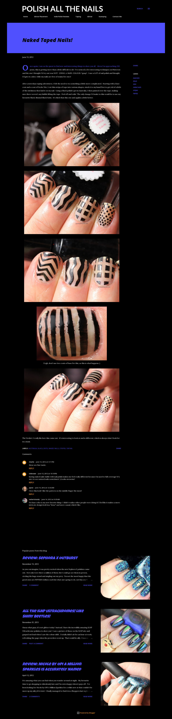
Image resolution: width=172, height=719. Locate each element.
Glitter (88, 17)
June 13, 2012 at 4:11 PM (45, 462)
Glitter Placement (39, 17)
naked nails (137, 87)
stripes (135, 90)
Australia (136, 78)
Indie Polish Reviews (60, 17)
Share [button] (135, 66)
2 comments (34, 696)
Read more (87, 585)
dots (134, 84)
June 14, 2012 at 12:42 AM (44, 488)
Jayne (31, 488)
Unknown (32, 474)
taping (135, 93)
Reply (31, 468)
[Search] (140, 8)
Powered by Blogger (86, 713)
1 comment (34, 585)
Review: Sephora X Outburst (49, 558)
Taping (77, 17)
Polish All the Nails (62, 8)
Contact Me (115, 17)
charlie (31, 462)
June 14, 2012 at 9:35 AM (50, 499)
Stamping (101, 17)
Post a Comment (36, 643)
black (135, 81)
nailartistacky (34, 499)
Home (24, 17)
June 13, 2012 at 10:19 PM (47, 474)
